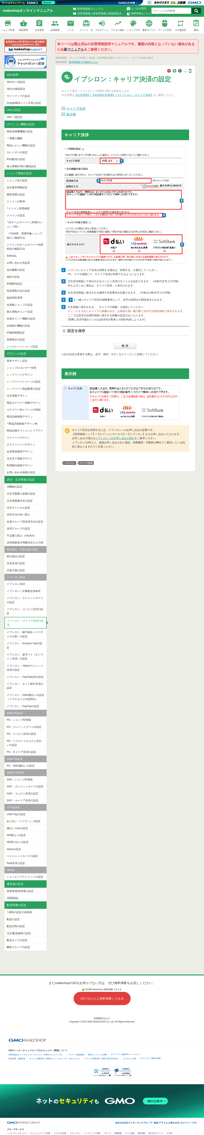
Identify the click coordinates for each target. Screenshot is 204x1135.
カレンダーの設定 (17, 152)
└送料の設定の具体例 (19, 912)
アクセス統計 (117, 30)
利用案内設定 (14, 283)
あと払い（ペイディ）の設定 (24, 821)
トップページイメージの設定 (24, 381)
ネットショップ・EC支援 (40, 1133)
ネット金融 (129, 1133)
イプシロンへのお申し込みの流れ (115, 438)
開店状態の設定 (16, 194)
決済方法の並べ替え (18, 514)
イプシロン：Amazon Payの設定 (24, 645)
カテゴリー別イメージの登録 (24, 409)
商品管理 (23, 30)
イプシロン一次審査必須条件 (24, 591)
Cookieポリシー (102, 1018)
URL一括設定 (14, 117)
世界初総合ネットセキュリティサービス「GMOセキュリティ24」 (36, 1055)
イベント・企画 (86, 30)
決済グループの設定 (18, 528)
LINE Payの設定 (16, 814)
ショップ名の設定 (17, 180)
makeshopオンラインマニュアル (28, 11)
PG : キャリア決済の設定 (21, 751)
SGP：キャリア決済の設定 (22, 800)
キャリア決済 (75, 108)
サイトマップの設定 (18, 95)
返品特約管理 (14, 297)
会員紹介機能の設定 (18, 325)
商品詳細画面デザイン (20, 416)
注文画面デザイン (17, 395)
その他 (169, 1133)
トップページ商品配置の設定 (24, 388)
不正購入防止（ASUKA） (21, 535)
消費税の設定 (14, 486)
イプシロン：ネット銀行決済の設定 (25, 685)
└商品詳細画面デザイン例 (22, 423)
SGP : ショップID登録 (20, 779)
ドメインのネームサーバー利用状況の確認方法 (25, 246)
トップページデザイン (20, 374)
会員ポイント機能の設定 (21, 318)
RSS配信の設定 (16, 159)
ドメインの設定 (16, 215)
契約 (196, 30)
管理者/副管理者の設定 (20, 891)
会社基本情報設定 (17, 187)
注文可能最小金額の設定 (21, 493)
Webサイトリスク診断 (97, 1055)
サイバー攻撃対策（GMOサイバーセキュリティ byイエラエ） (55, 1059)
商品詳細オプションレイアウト (25, 430)
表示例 (71, 114)
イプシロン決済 (16, 583)
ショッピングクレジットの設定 (25, 876)
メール (70, 30)
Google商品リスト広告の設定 (24, 102)
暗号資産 (141, 1133)
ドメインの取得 (16, 201)
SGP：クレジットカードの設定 (25, 786)
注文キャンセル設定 (18, 507)
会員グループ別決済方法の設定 (25, 521)
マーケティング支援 (92, 1133)
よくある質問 (138, 8)
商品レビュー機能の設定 (21, 145)
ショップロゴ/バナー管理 (21, 367)
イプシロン (70, 463)
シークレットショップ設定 (22, 346)
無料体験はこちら (141, 13)
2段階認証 (13, 898)
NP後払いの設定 (16, 835)
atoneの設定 (14, 849)
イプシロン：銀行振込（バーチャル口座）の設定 (25, 634)
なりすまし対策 (129, 1059)
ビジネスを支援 (60, 1133)
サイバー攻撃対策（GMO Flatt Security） (102, 1059)
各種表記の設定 (16, 339)
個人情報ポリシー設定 (20, 311)
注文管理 (39, 30)
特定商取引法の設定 (18, 290)
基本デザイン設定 (17, 360)
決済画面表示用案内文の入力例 (25, 542)
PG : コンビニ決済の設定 (21, 733)
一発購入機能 (14, 138)
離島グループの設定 (18, 947)
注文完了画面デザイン (20, 458)
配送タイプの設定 (17, 940)
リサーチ (107, 1133)
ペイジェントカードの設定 (22, 856)
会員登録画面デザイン (20, 451)
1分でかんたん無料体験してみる (102, 998)
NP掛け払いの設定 (18, 842)
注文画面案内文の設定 (20, 500)
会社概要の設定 (16, 269)
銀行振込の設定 (16, 556)
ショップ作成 (8, 30)
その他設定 (180, 30)
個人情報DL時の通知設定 (21, 166)
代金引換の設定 (16, 570)
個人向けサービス (156, 1133)
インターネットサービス (17, 1133)
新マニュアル (74, 49)
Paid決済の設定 (16, 863)
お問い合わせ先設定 (18, 262)
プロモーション (102, 30)
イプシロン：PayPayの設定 (23, 706)
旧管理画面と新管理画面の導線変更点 (99, 13)
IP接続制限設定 (16, 332)
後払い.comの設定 (17, 828)
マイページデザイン (18, 437)
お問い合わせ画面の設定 (21, 472)
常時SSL (12, 255)
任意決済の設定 (16, 563)
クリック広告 (164, 30)
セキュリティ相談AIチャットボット (125, 1054)
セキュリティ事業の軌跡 (150, 1058)
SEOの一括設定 (16, 81)
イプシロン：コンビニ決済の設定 (25, 611)
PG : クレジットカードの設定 (24, 726)
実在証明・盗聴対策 (17, 1059)
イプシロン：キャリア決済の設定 (25, 622)
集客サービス (149, 30)
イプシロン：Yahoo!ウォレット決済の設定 (25, 667)
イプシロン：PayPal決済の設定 (25, 676)
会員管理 (54, 30)
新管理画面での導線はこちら (83, 62)
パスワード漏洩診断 (75, 1055)
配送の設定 (13, 919)
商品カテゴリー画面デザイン (24, 402)
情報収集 (117, 1133)
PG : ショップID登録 (19, 719)
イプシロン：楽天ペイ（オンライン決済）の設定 (25, 656)
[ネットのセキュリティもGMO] (28, 2)
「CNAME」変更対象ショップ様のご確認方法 (24, 235)
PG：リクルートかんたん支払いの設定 (24, 742)
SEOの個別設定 (16, 88)
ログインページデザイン (21, 444)
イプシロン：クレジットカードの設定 (25, 600)
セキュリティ (75, 1133)
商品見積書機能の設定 (20, 131)
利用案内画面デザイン (20, 465)
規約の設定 (13, 276)
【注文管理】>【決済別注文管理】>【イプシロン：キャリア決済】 (114, 94)
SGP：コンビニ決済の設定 (22, 793)
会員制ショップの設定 (20, 304)
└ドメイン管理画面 (18, 208)
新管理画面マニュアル (90, 8)
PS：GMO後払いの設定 (21, 765)
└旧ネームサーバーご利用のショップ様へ (24, 224)
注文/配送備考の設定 (19, 933)
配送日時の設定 (16, 926)
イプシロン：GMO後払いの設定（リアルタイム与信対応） (25, 697)
